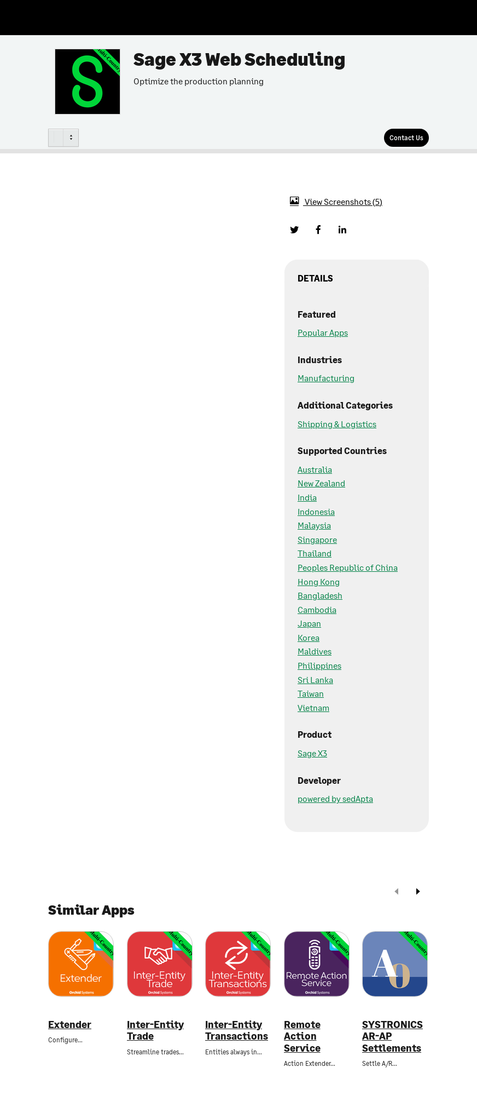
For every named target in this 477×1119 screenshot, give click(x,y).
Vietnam (313, 707)
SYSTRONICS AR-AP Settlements (392, 1036)
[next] (418, 892)
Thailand (314, 553)
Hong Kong (319, 581)
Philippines (319, 665)
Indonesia (316, 511)
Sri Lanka (315, 679)
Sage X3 (312, 753)
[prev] (397, 892)
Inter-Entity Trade (155, 1030)
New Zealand (321, 483)
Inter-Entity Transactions (236, 1030)
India (307, 497)
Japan (309, 623)
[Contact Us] (406, 138)
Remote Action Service (302, 1036)
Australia (315, 469)
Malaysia (314, 525)
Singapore (317, 539)
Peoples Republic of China (348, 567)
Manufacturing (326, 377)
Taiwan (311, 693)
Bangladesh (320, 595)
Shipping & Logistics (337, 423)
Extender (69, 1024)
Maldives (314, 651)
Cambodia (317, 609)
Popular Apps (323, 332)
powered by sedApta (335, 798)
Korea (308, 637)
